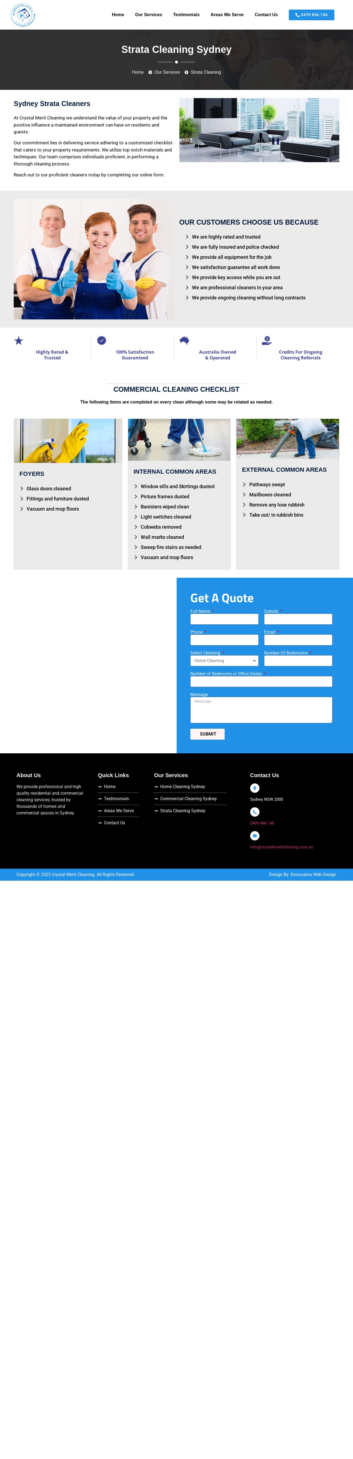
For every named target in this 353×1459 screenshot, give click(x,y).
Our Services (148, 14)
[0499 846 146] (254, 812)
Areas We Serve (227, 14)
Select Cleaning (205, 653)
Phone (197, 632)
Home (118, 14)
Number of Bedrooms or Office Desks (226, 674)
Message (199, 695)
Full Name (200, 611)
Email (270, 632)
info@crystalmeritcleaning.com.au (281, 847)
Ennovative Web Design (313, 874)
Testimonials (186, 14)
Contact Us (266, 14)
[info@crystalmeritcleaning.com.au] (254, 835)
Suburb (271, 611)
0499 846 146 (262, 823)
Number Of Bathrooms (286, 653)
